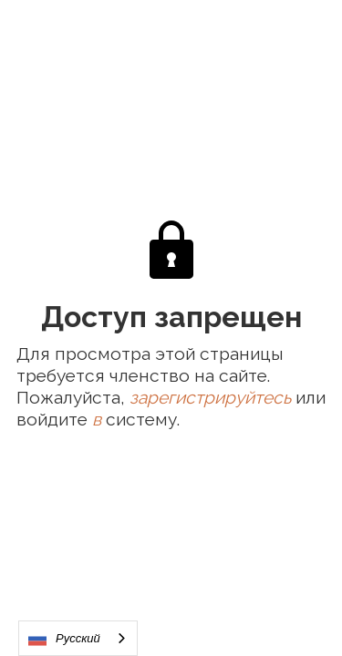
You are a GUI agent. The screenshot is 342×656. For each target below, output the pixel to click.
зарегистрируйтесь (210, 397)
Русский (64, 639)
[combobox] (78, 638)
